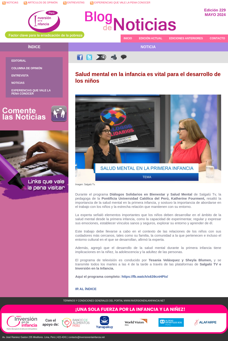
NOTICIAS (10, 3)
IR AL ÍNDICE (85, 289)
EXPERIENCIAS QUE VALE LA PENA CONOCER (120, 3)
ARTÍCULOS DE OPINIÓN (40, 3)
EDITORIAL (18, 60)
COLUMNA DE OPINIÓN (26, 68)
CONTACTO (217, 38)
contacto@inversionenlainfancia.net (87, 337)
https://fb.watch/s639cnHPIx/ (145, 276)
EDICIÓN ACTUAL (150, 38)
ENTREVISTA (19, 75)
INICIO (128, 38)
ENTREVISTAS (74, 3)
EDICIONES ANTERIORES (186, 38)
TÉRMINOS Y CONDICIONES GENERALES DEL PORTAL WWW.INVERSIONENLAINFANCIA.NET (114, 300)
